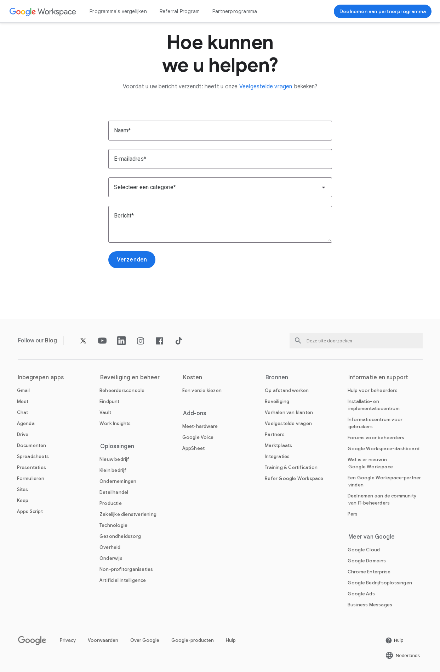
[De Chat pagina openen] (22, 412)
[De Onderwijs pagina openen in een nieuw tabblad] (110, 558)
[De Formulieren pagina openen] (30, 478)
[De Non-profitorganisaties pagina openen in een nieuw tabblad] (126, 569)
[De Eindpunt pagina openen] (109, 401)
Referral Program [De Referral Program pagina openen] (180, 11)
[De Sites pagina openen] (22, 489)
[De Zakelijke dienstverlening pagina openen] (127, 514)
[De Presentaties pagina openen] (31, 467)
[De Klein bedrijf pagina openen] (113, 470)
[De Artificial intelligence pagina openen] (122, 580)
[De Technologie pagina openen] (113, 525)
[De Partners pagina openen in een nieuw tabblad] (275, 434)
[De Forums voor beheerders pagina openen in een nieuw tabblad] (376, 438)
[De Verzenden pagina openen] (132, 259)
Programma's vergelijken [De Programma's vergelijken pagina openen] (118, 11)
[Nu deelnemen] (383, 11)
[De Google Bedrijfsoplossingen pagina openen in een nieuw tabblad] (380, 583)
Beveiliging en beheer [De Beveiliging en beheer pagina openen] (130, 377)
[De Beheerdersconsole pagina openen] (121, 390)
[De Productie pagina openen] (110, 503)
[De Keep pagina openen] (23, 500)
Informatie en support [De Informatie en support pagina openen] (378, 377)
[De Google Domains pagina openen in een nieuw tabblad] (367, 561)
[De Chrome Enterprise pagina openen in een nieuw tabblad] (369, 572)
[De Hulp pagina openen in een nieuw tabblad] (394, 640)
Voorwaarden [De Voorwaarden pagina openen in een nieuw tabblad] (103, 640)
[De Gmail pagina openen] (23, 390)
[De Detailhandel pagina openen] (113, 492)
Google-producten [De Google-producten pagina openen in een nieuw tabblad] (192, 640)
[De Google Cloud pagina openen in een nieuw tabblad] (364, 550)
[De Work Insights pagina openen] (115, 423)
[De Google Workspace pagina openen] (43, 11)
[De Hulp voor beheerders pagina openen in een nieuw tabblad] (373, 390)
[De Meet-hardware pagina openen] (200, 426)
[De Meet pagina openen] (23, 401)
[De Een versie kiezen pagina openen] (202, 390)
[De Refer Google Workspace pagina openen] (294, 478)
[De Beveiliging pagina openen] (277, 401)
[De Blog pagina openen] (51, 340)
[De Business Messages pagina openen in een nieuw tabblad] (370, 605)
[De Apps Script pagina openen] (30, 511)
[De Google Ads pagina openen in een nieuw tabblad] (361, 594)
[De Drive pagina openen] (23, 434)
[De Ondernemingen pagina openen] (118, 481)
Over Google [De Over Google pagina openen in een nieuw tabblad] (144, 640)
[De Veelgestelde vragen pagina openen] (265, 86)
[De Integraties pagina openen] (277, 456)
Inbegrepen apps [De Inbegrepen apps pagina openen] (41, 377)
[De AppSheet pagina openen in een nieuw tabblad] (193, 448)
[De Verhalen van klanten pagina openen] (289, 412)
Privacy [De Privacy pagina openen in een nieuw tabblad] (68, 640)
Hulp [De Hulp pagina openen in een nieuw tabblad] (231, 640)
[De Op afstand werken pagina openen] (287, 390)
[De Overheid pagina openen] (110, 547)
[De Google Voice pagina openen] (197, 437)
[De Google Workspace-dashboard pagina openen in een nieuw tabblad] (383, 449)
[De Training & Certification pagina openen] (291, 467)
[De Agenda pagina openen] (26, 423)
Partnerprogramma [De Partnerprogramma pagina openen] (234, 11)
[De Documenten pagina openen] (31, 445)
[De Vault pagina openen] (105, 412)
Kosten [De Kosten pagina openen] (192, 377)
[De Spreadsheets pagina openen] (33, 456)
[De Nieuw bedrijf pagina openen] (114, 459)
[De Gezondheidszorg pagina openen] (120, 536)
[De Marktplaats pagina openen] (278, 445)
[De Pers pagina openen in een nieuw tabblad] (353, 514)
